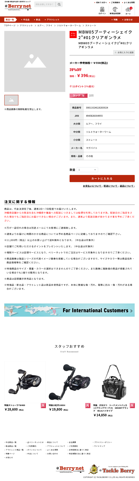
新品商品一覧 (11, 446)
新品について (52, 442)
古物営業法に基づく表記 (79, 450)
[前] (6, 382)
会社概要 (72, 442)
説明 (91, 95)
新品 (38, 19)
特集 (116, 19)
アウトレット (53, 19)
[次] (133, 382)
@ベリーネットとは (35, 442)
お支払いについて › (93, 186)
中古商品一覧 (11, 442)
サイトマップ (99, 446)
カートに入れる (102, 178)
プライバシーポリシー (103, 442)
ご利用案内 (115, 2)
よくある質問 (129, 2)
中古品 (26, 19)
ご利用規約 (73, 446)
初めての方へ (101, 2)
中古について (32, 453)
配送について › (111, 186)
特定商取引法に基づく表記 (79, 453)
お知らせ (128, 19)
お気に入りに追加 (126, 52)
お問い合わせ (52, 453)
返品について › (127, 186)
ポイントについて (34, 450)
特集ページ (10, 453)
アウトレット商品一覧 (15, 450)
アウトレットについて (56, 446)
